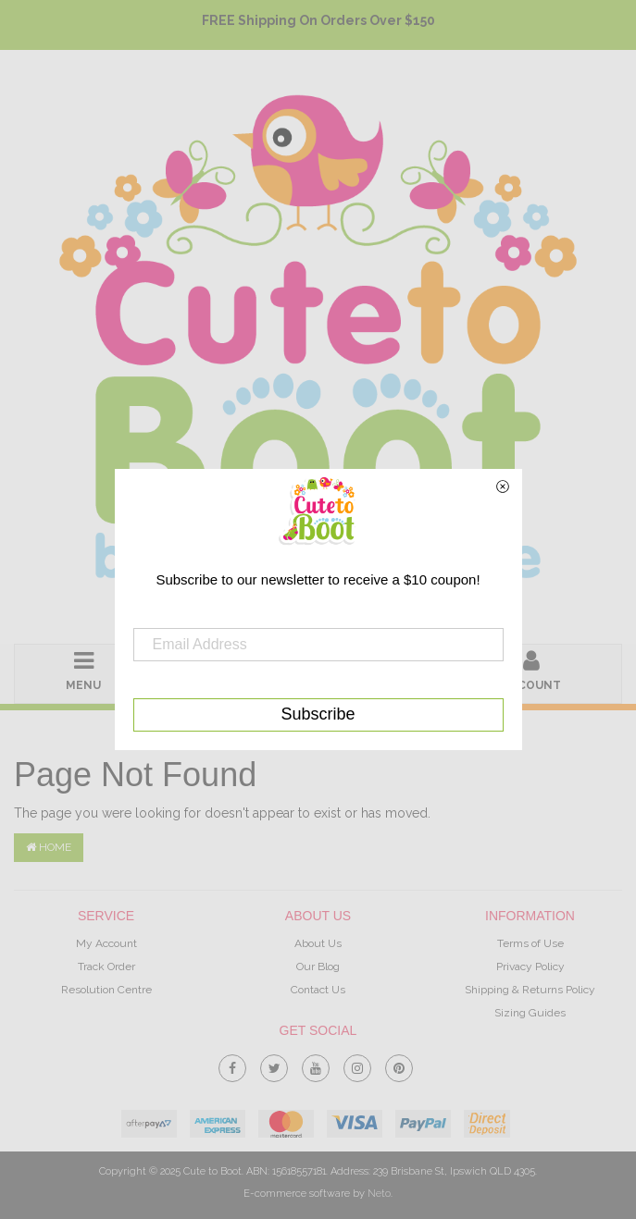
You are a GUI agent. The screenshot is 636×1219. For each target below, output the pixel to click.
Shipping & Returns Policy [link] (530, 989)
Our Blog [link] (318, 966)
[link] (232, 1064)
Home (48, 847)
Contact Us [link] (318, 989)
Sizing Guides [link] (530, 1012)
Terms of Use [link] (530, 943)
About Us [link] (318, 943)
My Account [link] (106, 943)
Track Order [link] (106, 966)
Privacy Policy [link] (530, 966)
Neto (379, 1194)
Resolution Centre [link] (106, 989)
